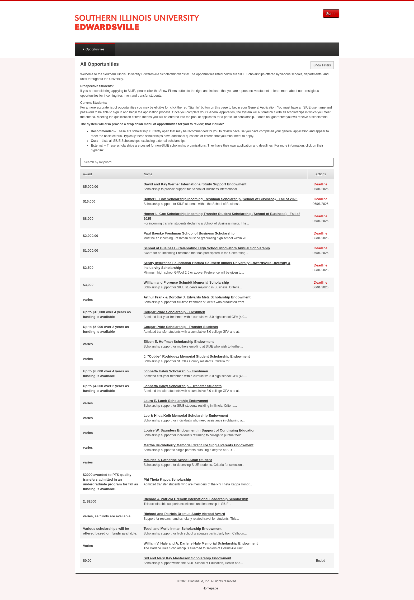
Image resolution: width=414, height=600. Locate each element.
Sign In (331, 13)
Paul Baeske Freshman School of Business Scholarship (189, 233)
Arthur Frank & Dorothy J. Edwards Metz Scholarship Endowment (197, 297)
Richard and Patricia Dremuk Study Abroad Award (184, 514)
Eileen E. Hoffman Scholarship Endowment (179, 342)
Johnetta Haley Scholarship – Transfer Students (183, 386)
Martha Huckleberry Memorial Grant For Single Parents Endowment (198, 445)
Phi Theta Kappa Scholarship (167, 479)
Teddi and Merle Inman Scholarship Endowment (183, 529)
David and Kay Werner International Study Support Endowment (195, 184)
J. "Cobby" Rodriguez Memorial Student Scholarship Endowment (197, 356)
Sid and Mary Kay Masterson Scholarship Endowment (187, 558)
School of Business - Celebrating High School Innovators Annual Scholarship (207, 248)
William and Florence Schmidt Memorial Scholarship (186, 282)
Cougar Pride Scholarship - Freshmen (174, 312)
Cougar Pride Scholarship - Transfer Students (181, 327)
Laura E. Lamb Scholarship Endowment (176, 401)
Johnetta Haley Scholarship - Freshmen (176, 371)
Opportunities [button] (95, 49)
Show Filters (322, 65)
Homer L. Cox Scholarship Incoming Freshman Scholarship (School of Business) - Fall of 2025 (221, 199)
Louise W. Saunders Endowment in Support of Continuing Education (200, 430)
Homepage (210, 588)
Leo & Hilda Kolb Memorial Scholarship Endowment (186, 416)
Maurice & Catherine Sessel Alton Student (178, 460)
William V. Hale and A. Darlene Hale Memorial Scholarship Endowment (201, 543)
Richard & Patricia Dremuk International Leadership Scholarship (196, 499)
